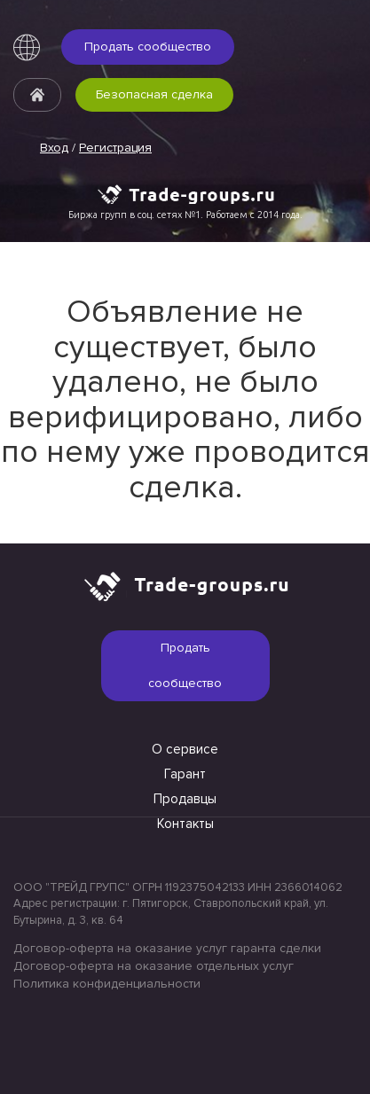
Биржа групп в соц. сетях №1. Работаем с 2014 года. (185, 214)
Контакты (185, 824)
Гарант (185, 774)
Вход (54, 147)
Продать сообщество (147, 46)
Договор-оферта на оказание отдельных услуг (153, 965)
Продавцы (185, 799)
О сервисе (185, 749)
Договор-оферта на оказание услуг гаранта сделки (167, 948)
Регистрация (115, 147)
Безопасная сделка (154, 94)
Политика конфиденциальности (107, 983)
